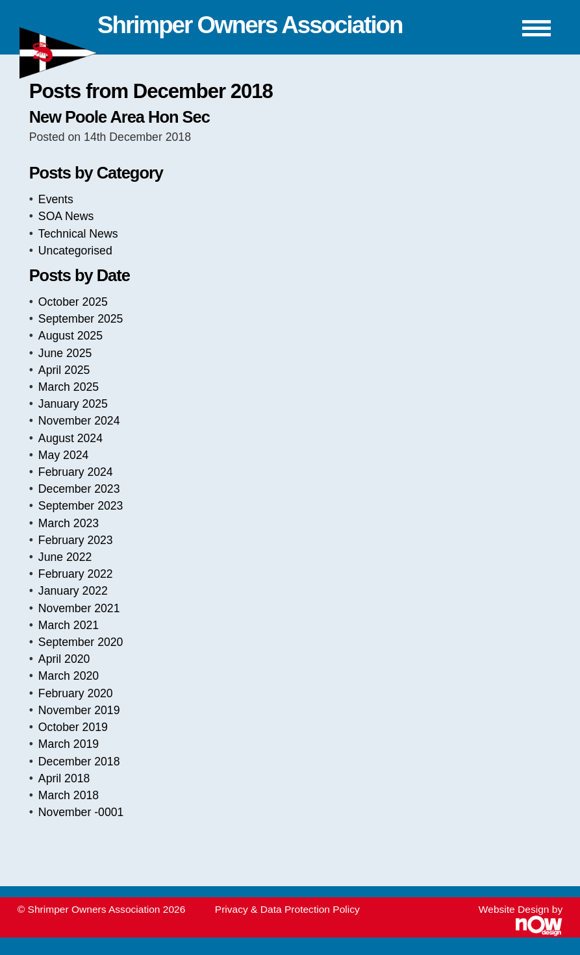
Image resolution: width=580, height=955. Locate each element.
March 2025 (68, 386)
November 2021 (79, 608)
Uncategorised (75, 250)
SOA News (66, 216)
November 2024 (79, 420)
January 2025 (73, 403)
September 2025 (80, 318)
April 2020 (64, 658)
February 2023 (75, 540)
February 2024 (75, 471)
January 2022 (73, 590)
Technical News (78, 233)
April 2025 (64, 370)
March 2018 (68, 795)
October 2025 (73, 301)
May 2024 (63, 455)
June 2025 (65, 353)
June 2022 (65, 557)
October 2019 (73, 727)
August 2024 (70, 438)
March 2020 (68, 675)
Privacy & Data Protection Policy (287, 909)
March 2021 (68, 625)
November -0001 (81, 812)
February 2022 (75, 573)
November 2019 (79, 710)
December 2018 (79, 761)
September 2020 (80, 642)
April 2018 (64, 778)
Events (55, 199)
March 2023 (68, 523)
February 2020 (75, 693)
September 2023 (80, 505)
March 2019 (68, 744)
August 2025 (70, 335)
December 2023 (79, 488)
